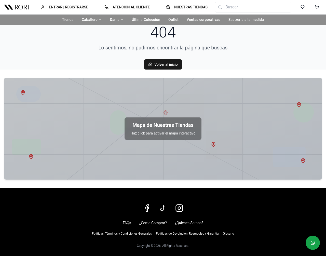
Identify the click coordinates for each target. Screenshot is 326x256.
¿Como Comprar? (153, 223)
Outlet (173, 20)
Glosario (228, 233)
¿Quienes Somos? (189, 223)
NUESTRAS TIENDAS (187, 7)
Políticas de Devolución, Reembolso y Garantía (187, 233)
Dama (117, 20)
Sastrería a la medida (246, 20)
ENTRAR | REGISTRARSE (64, 7)
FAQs (127, 223)
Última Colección (146, 20)
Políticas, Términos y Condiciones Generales (122, 233)
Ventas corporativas (203, 20)
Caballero (92, 20)
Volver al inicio (163, 64)
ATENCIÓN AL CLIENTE (127, 7)
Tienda (68, 20)
